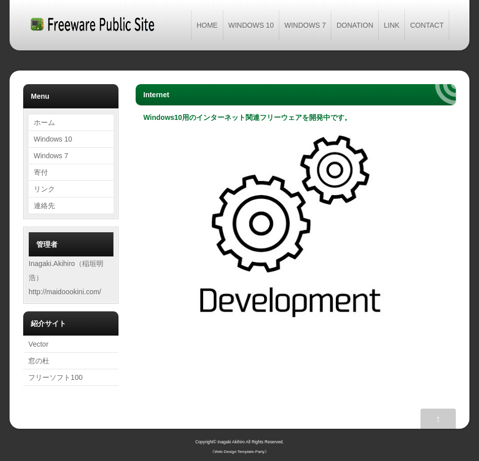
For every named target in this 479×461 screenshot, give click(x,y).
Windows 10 (53, 139)
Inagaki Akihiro (231, 441)
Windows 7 (51, 156)
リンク (44, 189)
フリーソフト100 (55, 377)
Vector (38, 344)
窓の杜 (38, 361)
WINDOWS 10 (251, 25)
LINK (391, 25)
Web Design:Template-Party (239, 451)
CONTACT (427, 25)
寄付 (41, 172)
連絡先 (44, 206)
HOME (207, 25)
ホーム (44, 122)
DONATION (354, 25)
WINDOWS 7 (305, 25)
